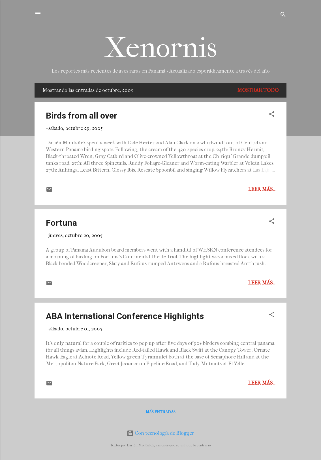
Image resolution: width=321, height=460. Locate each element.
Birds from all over (81, 116)
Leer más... (261, 189)
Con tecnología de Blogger (160, 433)
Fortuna (61, 223)
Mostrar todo (258, 90)
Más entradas (161, 412)
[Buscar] (283, 15)
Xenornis (160, 47)
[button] (271, 115)
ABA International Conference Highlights (125, 316)
